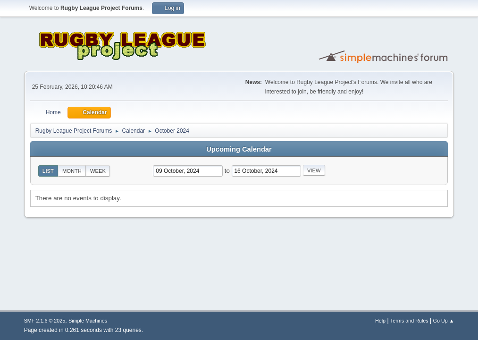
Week (98, 171)
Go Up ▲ (443, 320)
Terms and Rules (409, 320)
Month (72, 171)
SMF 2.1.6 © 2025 (45, 320)
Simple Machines (87, 320)
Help (380, 320)
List (48, 171)
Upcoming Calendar (238, 149)
